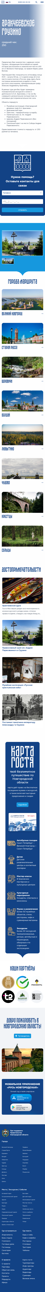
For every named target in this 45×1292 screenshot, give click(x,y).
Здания (4, 1199)
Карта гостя (27, 1260)
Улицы (24, 1221)
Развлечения (26, 1218)
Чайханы (26, 1250)
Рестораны (27, 1241)
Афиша (4, 1282)
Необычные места (28, 1209)
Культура (4, 1203)
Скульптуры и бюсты (8, 1221)
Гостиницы (6, 1247)
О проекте (6, 1264)
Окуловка (25, 1163)
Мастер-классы (27, 1203)
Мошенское (26, 1172)
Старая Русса (6, 1150)
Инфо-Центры (28, 1266)
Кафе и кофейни (29, 1238)
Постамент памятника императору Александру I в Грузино (18, 723)
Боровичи (4, 1153)
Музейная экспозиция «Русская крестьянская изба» (17, 686)
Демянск (4, 1172)
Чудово (4, 1163)
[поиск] (36, 2)
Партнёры (6, 1267)
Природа (4, 1218)
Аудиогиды (27, 1269)
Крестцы (4, 1166)
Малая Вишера (27, 1150)
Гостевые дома (8, 1244)
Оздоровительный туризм (9, 1212)
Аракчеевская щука (11, 605)
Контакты (5, 1273)
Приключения (26, 1215)
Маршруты (6, 1279)
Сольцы (4, 1169)
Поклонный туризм (7, 1215)
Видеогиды (27, 1272)
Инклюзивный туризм (29, 1199)
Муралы (25, 1206)
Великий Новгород (7, 1147)
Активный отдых (6, 1193)
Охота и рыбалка (28, 1212)
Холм (3, 1178)
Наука (3, 1209)
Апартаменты (7, 1235)
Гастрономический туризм (9, 1196)
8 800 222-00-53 (24, 2)
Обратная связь (8, 1270)
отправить (22, 210)
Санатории (6, 1250)
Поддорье (25, 1159)
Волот (24, 1166)
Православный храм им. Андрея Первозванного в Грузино (17, 649)
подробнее (22, 805)
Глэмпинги (6, 1241)
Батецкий (25, 1156)
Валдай (4, 1156)
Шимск (4, 1181)
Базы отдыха (7, 1238)
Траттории (27, 1247)
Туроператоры (28, 1263)
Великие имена (29, 1278)
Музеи (4, 1206)
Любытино (5, 1159)
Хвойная (25, 1153)
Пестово (4, 1175)
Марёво (25, 1169)
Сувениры (27, 1275)
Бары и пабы (28, 1235)
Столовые (27, 1244)
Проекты (5, 1276)
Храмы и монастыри (8, 1224)
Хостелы (5, 1253)
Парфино (25, 1147)
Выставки (25, 1193)
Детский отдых (27, 1196)
